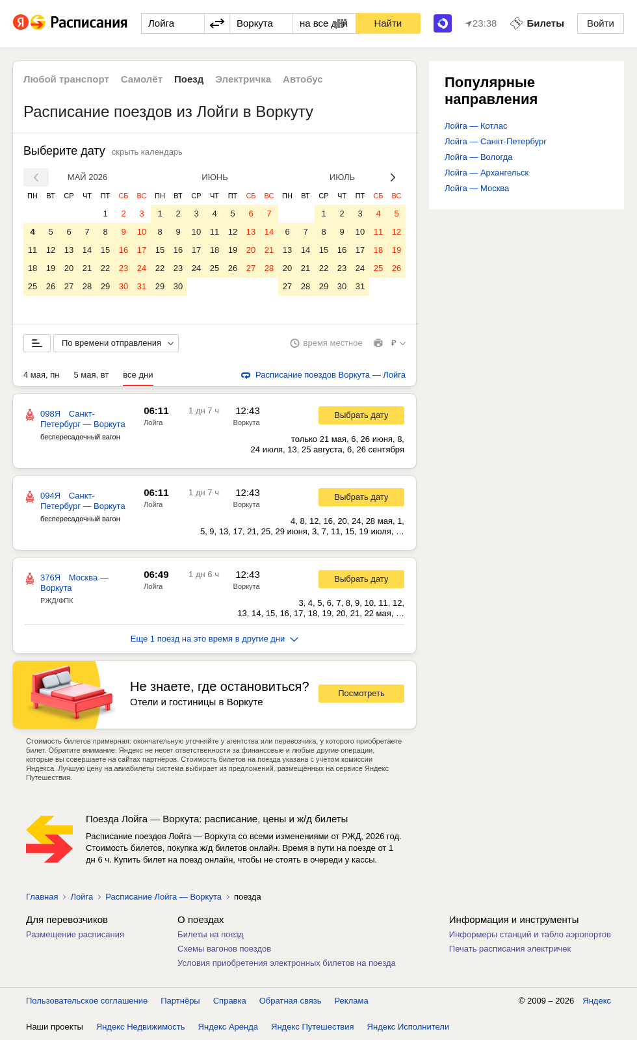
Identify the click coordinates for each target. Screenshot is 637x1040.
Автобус (303, 78)
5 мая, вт (91, 375)
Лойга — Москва (477, 188)
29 (105, 286)
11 (32, 250)
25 (32, 286)
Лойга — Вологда (478, 157)
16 (123, 250)
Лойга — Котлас (476, 126)
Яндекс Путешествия (312, 1027)
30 (123, 286)
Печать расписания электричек (510, 949)
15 (105, 250)
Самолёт (141, 78)
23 (123, 268)
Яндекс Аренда (228, 1027)
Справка (229, 1001)
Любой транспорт (66, 78)
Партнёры (180, 1001)
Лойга (153, 422)
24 (141, 268)
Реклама (352, 1001)
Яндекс (596, 1001)
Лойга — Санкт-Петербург (496, 141)
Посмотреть (361, 693)
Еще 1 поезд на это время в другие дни (215, 639)
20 (68, 268)
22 (105, 268)
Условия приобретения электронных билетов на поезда (286, 963)
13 (68, 250)
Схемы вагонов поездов (224, 949)
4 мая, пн (41, 375)
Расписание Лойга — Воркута (163, 897)
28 (87, 286)
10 (141, 232)
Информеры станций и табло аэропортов (530, 934)
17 (141, 250)
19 (50, 268)
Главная (42, 897)
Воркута (246, 422)
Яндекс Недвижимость (140, 1027)
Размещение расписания (75, 934)
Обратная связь (290, 1001)
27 (68, 286)
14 (87, 250)
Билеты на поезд (210, 934)
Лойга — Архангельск (486, 172)
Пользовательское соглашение (87, 1001)
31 (141, 286)
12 (50, 250)
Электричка (243, 78)
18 (32, 268)
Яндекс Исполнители (408, 1027)
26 (50, 286)
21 (87, 268)
